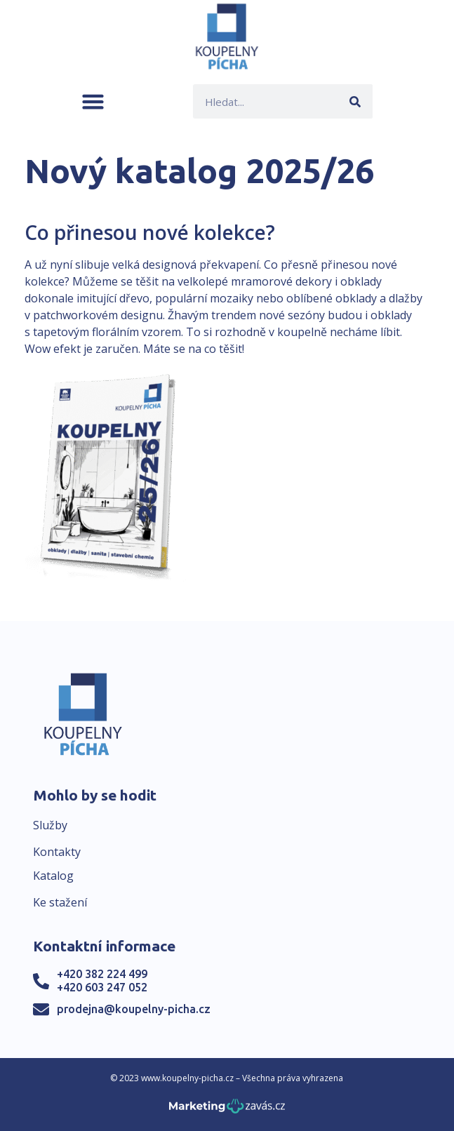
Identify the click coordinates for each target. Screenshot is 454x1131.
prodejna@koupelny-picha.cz (134, 1009)
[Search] (355, 101)
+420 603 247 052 (102, 987)
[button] (93, 101)
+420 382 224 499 (102, 974)
